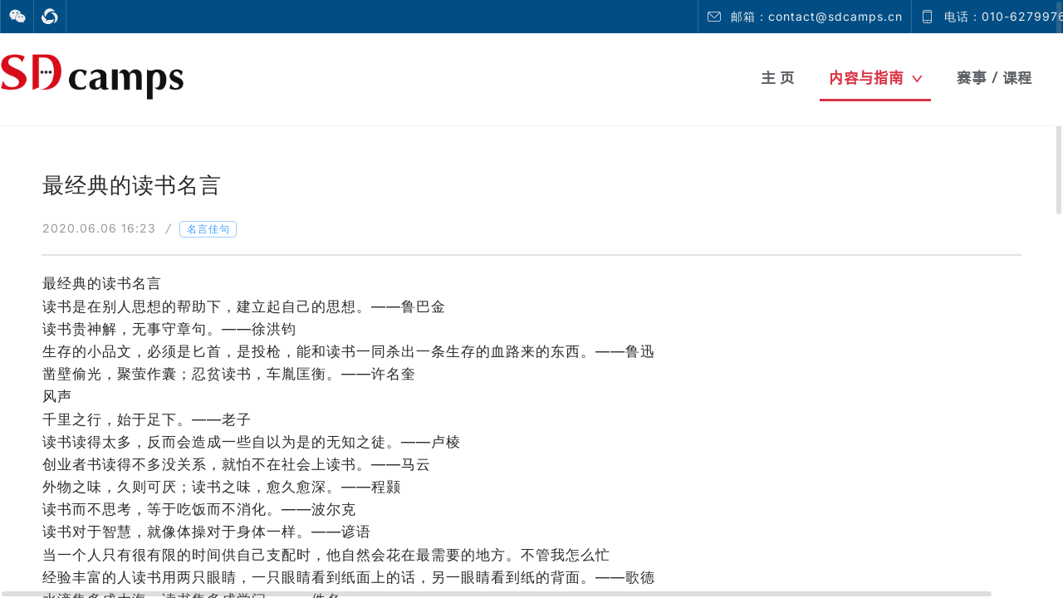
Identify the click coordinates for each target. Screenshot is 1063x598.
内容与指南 (876, 77)
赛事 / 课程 (994, 77)
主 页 (778, 77)
